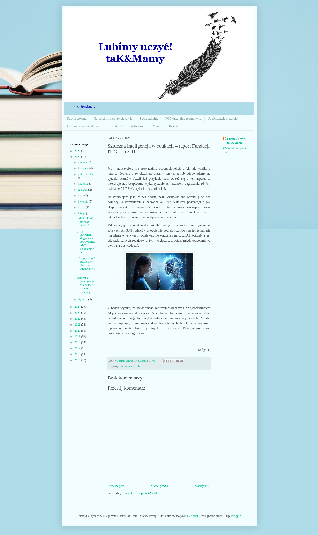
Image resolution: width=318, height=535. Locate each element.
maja (81, 195)
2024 (77, 306)
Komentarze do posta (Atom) (140, 493)
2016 (77, 354)
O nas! (157, 126)
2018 (77, 342)
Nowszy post (116, 486)
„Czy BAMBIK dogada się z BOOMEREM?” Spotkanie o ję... (86, 242)
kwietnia (83, 201)
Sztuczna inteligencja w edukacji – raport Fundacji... (85, 285)
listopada (83, 168)
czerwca (83, 189)
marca (82, 207)
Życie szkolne (149, 118)
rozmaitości (126, 366)
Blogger (235, 516)
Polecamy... (138, 126)
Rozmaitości (114, 126)
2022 (77, 318)
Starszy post (202, 486)
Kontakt (174, 126)
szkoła (136, 366)
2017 (77, 348)
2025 (77, 157)
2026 (77, 151)
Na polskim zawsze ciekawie (112, 118)
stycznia (83, 299)
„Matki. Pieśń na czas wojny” (85, 222)
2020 (77, 330)
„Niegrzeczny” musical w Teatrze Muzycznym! (86, 265)
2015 (77, 360)
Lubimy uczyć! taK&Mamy (236, 141)
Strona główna (77, 118)
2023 (77, 312)
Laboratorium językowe (83, 126)
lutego (82, 213)
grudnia (83, 162)
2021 (77, 324)
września (83, 183)
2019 (77, 336)
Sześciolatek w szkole (223, 118)
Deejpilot (192, 516)
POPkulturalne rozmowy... (183, 118)
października (85, 174)
